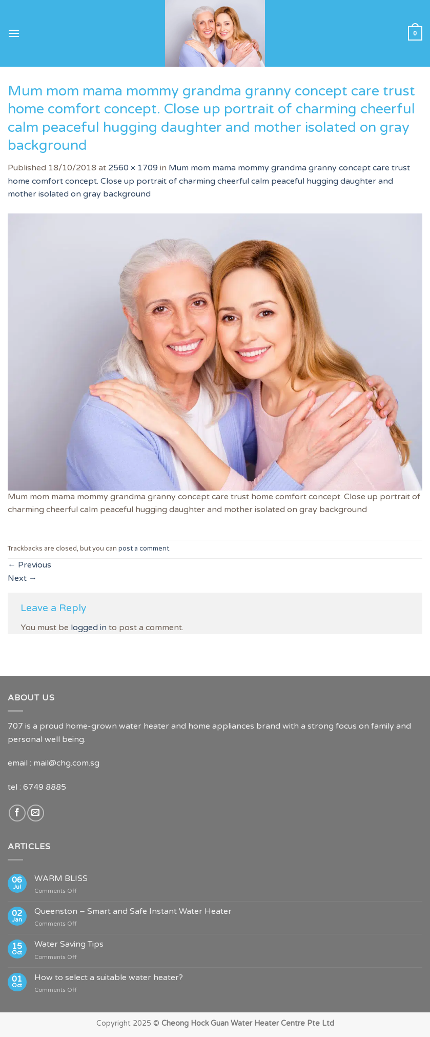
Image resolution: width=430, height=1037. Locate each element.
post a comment (143, 548)
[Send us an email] (35, 813)
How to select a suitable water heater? (108, 978)
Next (22, 578)
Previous (29, 565)
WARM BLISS (61, 879)
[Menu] (14, 33)
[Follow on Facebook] (17, 813)
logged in (89, 627)
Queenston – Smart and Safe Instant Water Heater (133, 911)
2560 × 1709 (133, 168)
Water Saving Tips (69, 944)
